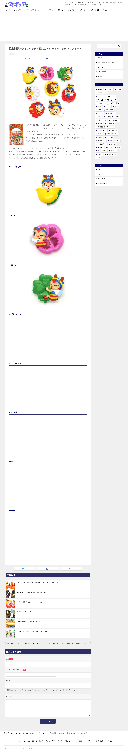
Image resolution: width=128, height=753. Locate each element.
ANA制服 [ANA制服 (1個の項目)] (100, 89)
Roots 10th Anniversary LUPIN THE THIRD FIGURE (31, 592)
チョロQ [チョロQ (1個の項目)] (108, 116)
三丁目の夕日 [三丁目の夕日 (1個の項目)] (114, 130)
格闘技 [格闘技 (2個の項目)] (100, 147)
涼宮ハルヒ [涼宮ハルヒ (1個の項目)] (110, 147)
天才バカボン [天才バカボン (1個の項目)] (110, 137)
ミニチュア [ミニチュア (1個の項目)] (111, 127)
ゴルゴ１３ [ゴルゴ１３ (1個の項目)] (101, 113)
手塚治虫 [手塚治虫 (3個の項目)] (102, 144)
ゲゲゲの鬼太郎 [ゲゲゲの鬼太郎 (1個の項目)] (109, 109)
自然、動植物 (95, 10)
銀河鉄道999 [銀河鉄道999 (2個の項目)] (111, 154)
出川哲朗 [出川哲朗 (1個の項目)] (100, 133)
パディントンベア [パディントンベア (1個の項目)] (115, 120)
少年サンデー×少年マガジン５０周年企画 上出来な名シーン (23, 643)
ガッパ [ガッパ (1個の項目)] (99, 106)
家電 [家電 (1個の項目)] (111, 140)
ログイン (100, 169)
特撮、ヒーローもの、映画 (66, 10)
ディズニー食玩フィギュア (23, 612)
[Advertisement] (64, 27)
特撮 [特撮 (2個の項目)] (118, 147)
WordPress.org (102, 183)
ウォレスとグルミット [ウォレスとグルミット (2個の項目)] (106, 96)
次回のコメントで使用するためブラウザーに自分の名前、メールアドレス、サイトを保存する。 (42, 690)
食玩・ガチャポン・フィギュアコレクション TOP (29, 10)
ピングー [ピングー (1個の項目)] (100, 123)
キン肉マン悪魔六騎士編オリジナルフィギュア (29, 602)
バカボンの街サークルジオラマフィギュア (28, 621)
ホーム (8, 10)
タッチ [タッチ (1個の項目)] (99, 116)
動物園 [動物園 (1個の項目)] (108, 133)
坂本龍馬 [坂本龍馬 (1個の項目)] (100, 137)
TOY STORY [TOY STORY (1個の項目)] (110, 89)
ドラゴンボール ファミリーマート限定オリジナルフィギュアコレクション (37, 582)
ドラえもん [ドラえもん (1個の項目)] (116, 116)
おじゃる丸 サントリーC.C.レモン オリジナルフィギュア (32, 631)
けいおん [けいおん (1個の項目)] (119, 89)
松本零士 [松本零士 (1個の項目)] (113, 144)
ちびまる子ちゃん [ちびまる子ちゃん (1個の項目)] (102, 92)
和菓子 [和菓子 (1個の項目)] (115, 133)
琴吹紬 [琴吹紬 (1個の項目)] (105, 150)
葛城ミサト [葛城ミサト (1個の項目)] (113, 150)
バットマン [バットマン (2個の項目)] (102, 120)
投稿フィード (102, 174)
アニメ (51, 10)
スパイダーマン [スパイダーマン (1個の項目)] (111, 113)
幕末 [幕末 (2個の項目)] (118, 141)
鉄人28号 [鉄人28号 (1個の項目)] (100, 154)
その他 (105, 10)
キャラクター (82, 10)
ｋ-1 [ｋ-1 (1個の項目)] (99, 157)
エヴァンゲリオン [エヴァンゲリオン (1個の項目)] (102, 103)
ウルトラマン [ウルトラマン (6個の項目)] (107, 99)
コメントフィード (103, 179)
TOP (22, 733)
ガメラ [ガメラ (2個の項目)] (108, 106)
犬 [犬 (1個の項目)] (98, 150)
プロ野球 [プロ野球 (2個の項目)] (101, 127)
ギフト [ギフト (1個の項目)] (116, 106)
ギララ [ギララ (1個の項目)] (99, 109)
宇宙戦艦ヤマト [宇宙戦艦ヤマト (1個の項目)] (102, 140)
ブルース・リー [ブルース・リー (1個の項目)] (110, 123)
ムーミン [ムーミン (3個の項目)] (102, 130)
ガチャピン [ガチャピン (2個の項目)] (115, 103)
